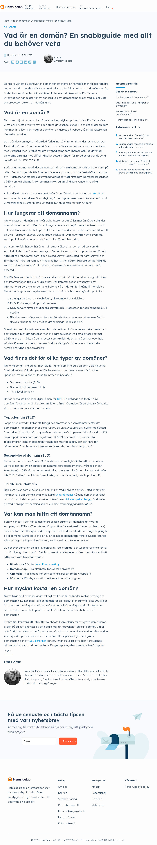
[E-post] (39, 739)
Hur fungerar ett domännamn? (132, 95)
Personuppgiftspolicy (137, 784)
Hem (6, 18)
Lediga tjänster (67, 815)
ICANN (61, 397)
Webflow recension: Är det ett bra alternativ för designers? (135, 161)
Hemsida (97, 797)
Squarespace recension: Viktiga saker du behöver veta (136, 143)
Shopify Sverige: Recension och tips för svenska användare (135, 152)
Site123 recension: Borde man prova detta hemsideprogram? (135, 169)
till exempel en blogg (78, 497)
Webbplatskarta (67, 797)
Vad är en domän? (126, 89)
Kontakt (62, 790)
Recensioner (99, 790)
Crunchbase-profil (68, 803)
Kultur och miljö (67, 821)
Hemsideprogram (99, 5)
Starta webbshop (75, 5)
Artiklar (96, 784)
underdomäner (64, 492)
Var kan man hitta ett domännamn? (127, 111)
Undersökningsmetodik (71, 809)
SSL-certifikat (37, 638)
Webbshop (98, 803)
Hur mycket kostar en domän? (132, 117)
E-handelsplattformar (126, 5)
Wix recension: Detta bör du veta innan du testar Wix (134, 135)
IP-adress (99, 191)
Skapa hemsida (52, 5)
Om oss (62, 784)
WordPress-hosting (47, 562)
